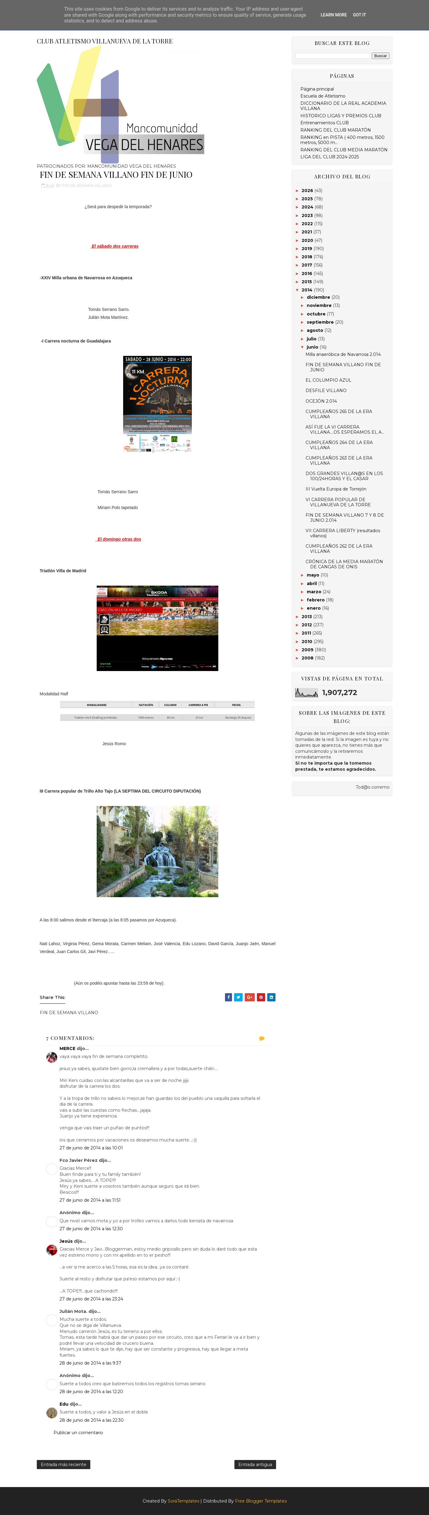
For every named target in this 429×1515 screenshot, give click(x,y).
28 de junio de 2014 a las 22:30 (92, 1420)
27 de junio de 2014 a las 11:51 (90, 1200)
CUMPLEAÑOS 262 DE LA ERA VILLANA (339, 548)
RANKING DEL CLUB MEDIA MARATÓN (344, 150)
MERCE (67, 1048)
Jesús (66, 1241)
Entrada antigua (255, 1464)
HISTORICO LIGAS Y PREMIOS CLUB (340, 116)
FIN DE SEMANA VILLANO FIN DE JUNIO (343, 367)
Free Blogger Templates (261, 1501)
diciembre (319, 297)
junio (313, 347)
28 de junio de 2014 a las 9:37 (90, 1363)
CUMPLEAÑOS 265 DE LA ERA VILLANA (339, 414)
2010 (307, 641)
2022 (308, 223)
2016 (307, 273)
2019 (307, 248)
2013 (307, 616)
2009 (308, 649)
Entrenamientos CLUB (324, 123)
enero (314, 608)
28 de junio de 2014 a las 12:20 (91, 1391)
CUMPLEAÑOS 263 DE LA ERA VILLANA (339, 460)
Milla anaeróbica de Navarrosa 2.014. (344, 354)
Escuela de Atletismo (322, 96)
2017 (307, 265)
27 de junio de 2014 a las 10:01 (91, 1148)
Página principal (317, 89)
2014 (308, 290)
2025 (308, 198)
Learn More (334, 14)
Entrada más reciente (63, 1464)
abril (312, 583)
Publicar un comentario (78, 1432)
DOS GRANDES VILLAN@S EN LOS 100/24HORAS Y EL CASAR (344, 476)
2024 (308, 207)
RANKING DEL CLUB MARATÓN (335, 130)
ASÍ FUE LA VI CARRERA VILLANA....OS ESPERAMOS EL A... (345, 429)
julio (312, 339)
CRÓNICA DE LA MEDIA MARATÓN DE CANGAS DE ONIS (344, 564)
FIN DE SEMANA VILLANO (87, 185)
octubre (317, 314)
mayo (313, 575)
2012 (307, 625)
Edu (64, 1404)
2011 (307, 633)
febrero (316, 600)
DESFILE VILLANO (326, 390)
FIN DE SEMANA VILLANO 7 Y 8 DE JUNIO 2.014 (345, 517)
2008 (308, 658)
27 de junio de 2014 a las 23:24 (91, 1299)
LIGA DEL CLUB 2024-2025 (329, 157)
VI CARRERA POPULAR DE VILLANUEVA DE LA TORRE (338, 502)
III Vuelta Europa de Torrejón (336, 489)
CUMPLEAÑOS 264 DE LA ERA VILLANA (339, 445)
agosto (315, 330)
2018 (307, 257)
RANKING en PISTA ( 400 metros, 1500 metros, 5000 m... (342, 140)
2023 (308, 215)
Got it (359, 14)
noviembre (320, 305)
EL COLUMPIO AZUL (328, 380)
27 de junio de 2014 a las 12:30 (91, 1228)
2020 (308, 240)
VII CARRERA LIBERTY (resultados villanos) (343, 533)
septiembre (321, 322)
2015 (307, 281)
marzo (315, 591)
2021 (307, 232)
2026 (308, 190)
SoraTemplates (183, 1501)
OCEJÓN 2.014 (321, 401)
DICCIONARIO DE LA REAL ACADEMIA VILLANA (343, 106)
